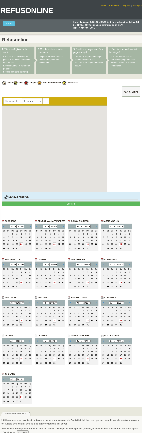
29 (13, 248)
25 (26, 244)
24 (21, 244)
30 (17, 248)
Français (137, 5)
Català (103, 5)
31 (21, 248)
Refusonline (26, 10)
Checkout (71, 204)
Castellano (114, 5)
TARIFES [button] (8, 23)
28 (8, 248)
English (126, 5)
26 (30, 244)
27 (4, 248)
